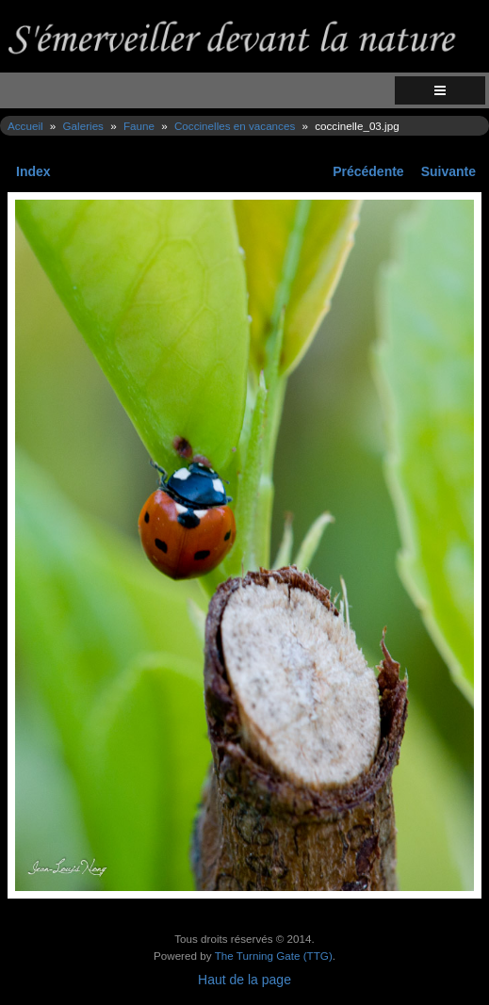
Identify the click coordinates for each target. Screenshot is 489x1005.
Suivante (448, 171)
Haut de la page (244, 979)
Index (33, 171)
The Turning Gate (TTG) (274, 955)
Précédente (368, 171)
